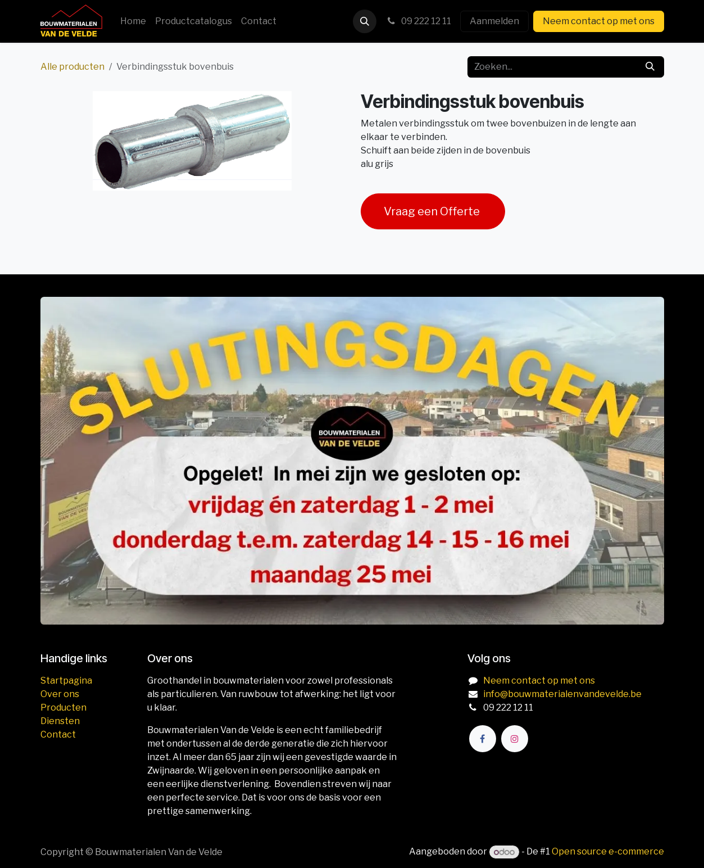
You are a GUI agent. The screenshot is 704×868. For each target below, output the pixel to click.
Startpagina (66, 680)
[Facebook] (482, 738)
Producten (63, 707)
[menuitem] (133, 21)
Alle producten (72, 66)
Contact (58, 734)
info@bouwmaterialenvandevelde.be (562, 694)
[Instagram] (514, 738)
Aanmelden (494, 21)
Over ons (59, 694)
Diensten (60, 721)
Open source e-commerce (608, 852)
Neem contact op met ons (599, 21)
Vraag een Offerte (433, 211)
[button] (364, 21)
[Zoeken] (650, 67)
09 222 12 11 (418, 21)
